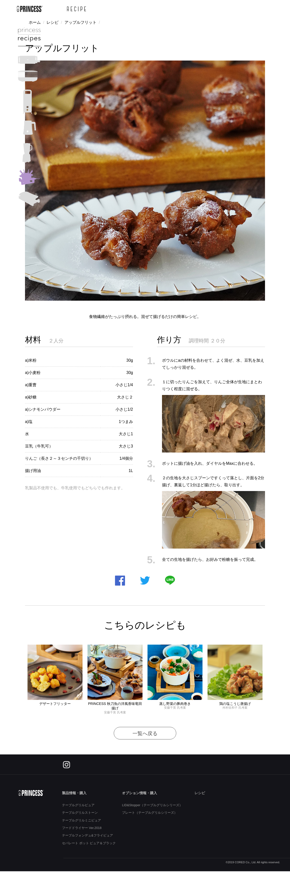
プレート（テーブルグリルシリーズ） (149, 812)
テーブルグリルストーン (80, 812)
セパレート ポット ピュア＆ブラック (89, 843)
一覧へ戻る (145, 733)
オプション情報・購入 (139, 793)
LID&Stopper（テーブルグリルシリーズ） (152, 805)
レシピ (52, 22)
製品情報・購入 (74, 793)
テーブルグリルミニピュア (81, 820)
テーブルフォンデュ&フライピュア (87, 835)
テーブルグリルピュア (78, 805)
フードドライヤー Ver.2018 (82, 828)
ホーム (35, 22)
